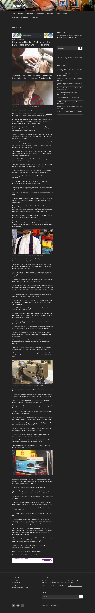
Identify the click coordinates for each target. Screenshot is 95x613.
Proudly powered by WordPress (50, 609)
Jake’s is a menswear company (22, 138)
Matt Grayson (35, 110)
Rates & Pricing (40, 17)
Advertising (29, 17)
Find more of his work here (75, 589)
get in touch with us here (70, 41)
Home (13, 17)
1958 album (44, 507)
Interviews (50, 17)
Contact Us (34, 21)
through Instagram (30, 392)
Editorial (20, 17)
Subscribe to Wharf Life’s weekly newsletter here (27, 113)
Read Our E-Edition (61, 17)
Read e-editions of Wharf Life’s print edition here (26, 554)
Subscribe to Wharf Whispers (20, 21)
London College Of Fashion (23, 213)
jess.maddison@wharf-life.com (20, 591)
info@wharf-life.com (17, 586)
